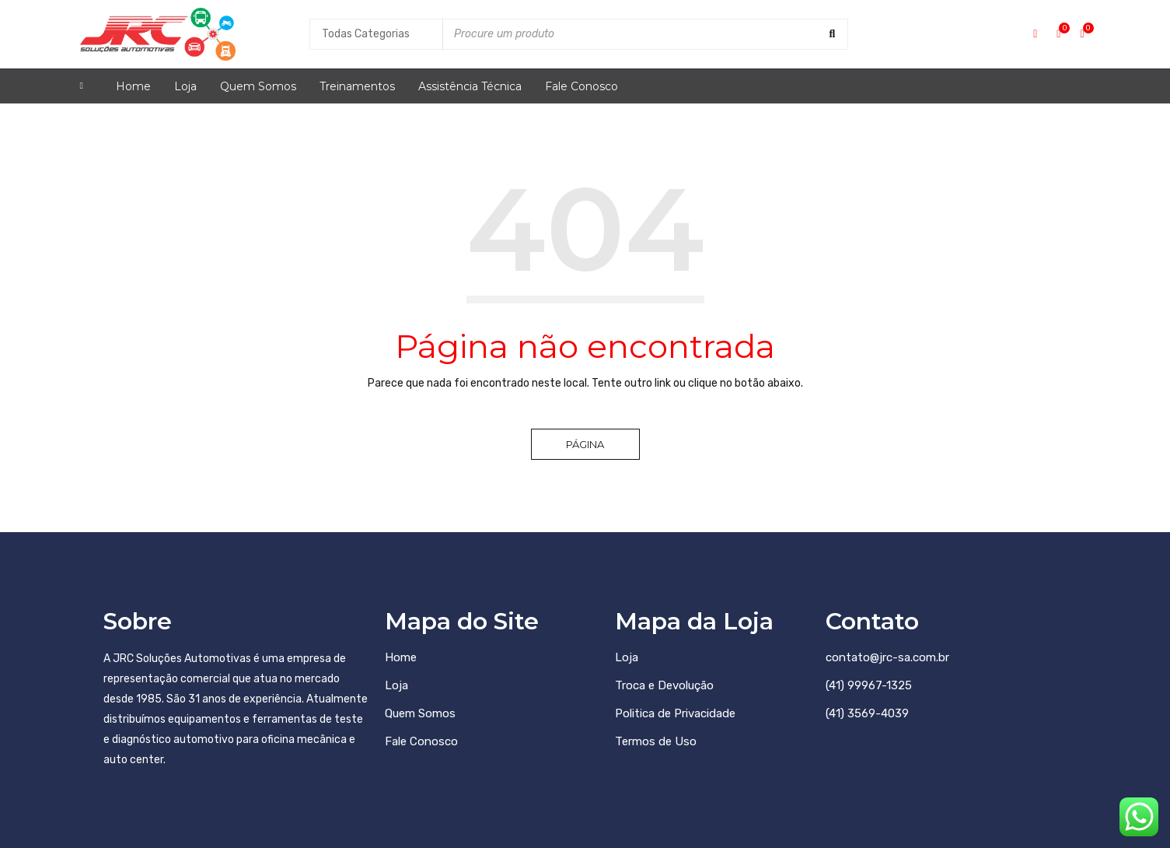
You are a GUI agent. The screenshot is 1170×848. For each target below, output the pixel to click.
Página (585, 444)
